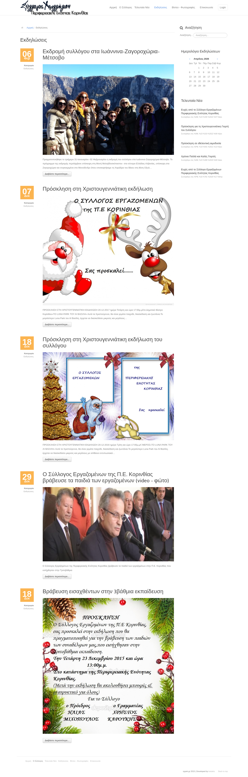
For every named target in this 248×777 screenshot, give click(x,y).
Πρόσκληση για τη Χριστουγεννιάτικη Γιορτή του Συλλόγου (205, 128)
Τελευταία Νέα (142, 7)
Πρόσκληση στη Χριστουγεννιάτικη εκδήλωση (98, 189)
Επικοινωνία (206, 7)
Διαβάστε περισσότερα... (57, 174)
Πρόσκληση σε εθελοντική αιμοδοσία (201, 143)
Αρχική (113, 7)
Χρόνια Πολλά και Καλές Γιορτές (198, 156)
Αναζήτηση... (186, 35)
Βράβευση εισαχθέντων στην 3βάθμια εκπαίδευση (103, 591)
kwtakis (212, 771)
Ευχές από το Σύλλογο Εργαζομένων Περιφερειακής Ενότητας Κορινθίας (201, 111)
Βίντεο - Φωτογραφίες (183, 7)
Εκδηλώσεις (160, 7)
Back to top (223, 771)
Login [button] (223, 7)
